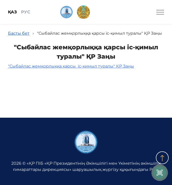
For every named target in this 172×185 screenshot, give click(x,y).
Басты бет (19, 33)
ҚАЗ (12, 12)
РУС (25, 12)
